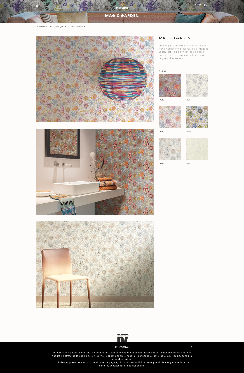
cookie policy (123, 359)
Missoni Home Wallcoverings (122, 6)
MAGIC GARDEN (76, 26)
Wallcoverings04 (57, 26)
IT (195, 5)
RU (206, 5)
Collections (42, 26)
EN (200, 5)
